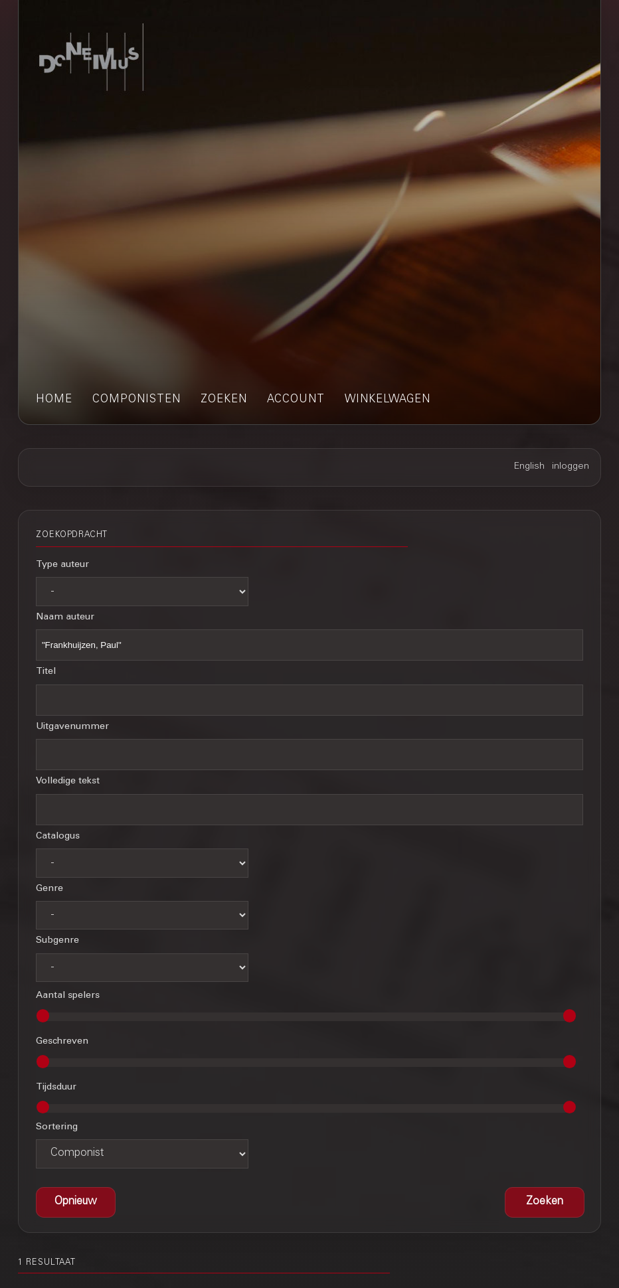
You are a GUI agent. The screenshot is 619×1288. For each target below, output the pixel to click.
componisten (136, 400)
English (529, 466)
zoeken (224, 400)
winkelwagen (387, 400)
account (296, 400)
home (54, 400)
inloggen (570, 466)
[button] (544, 1202)
